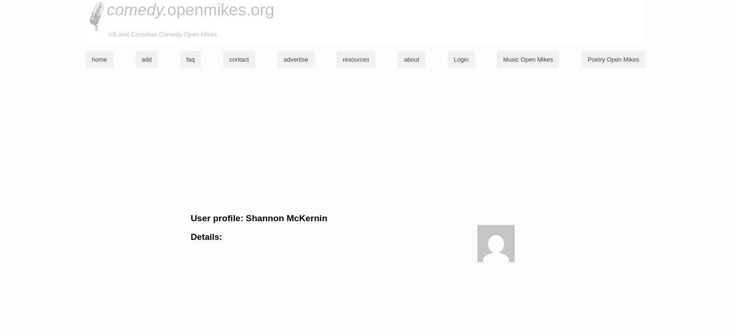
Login (461, 59)
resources (356, 59)
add (147, 59)
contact (239, 59)
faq (190, 59)
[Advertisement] (365, 140)
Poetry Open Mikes (613, 59)
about (411, 59)
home (99, 59)
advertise (295, 59)
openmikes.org (190, 9)
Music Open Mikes (528, 59)
